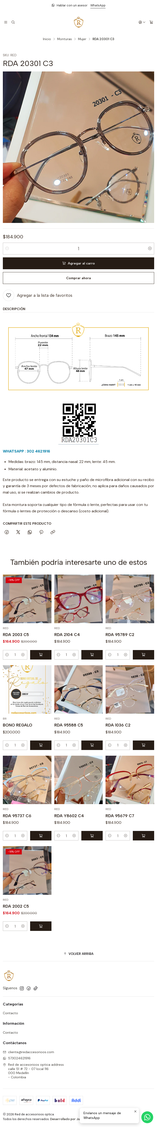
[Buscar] (13, 22)
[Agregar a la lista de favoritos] (37, 295)
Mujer (82, 39)
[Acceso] (142, 22)
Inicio (47, 39)
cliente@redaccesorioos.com (28, 1052)
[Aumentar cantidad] (150, 248)
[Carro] (151, 22)
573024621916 (17, 1058)
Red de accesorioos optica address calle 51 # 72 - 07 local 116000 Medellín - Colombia (33, 1070)
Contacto (10, 1013)
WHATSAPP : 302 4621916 (26, 451)
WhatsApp (98, 5)
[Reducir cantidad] (7, 248)
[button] (78, 954)
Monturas (64, 39)
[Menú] (6, 22)
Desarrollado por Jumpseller (71, 1119)
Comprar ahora (78, 278)
